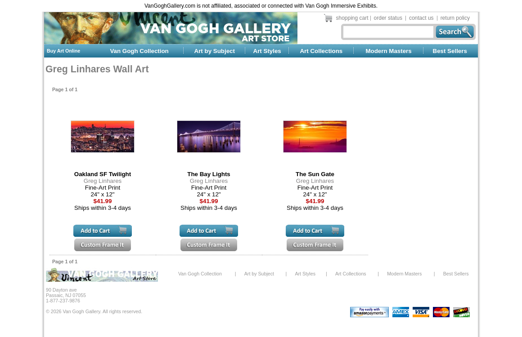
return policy (455, 18)
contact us (421, 18)
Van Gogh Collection (139, 51)
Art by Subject (214, 51)
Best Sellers (450, 51)
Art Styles (267, 51)
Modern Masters (388, 51)
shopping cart (352, 18)
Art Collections (321, 51)
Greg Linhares (103, 180)
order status (388, 18)
